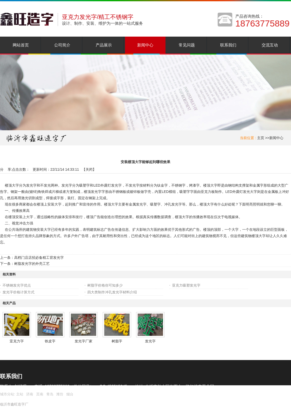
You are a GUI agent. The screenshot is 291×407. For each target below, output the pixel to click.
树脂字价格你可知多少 (105, 285)
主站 (19, 394)
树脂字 (117, 341)
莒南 (39, 394)
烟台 (69, 394)
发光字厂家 (83, 341)
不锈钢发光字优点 (17, 285)
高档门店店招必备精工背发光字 (39, 258)
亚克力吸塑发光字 (186, 285)
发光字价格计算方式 (18, 292)
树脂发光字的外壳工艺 (32, 264)
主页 (260, 138)
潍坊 (59, 394)
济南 (29, 394)
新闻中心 (276, 138)
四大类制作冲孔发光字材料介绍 (112, 292)
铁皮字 (50, 341)
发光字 (150, 341)
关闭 (89, 169)
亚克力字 (17, 341)
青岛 (49, 394)
